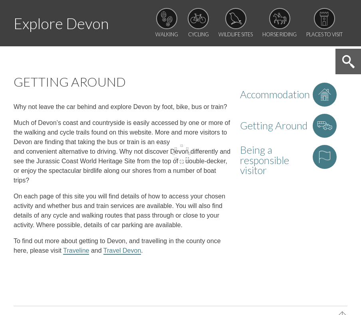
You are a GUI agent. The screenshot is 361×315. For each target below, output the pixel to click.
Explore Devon (61, 23)
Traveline (76, 250)
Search (348, 61)
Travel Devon (122, 250)
